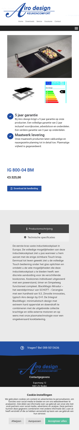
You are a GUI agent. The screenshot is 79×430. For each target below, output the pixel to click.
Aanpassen (34, 421)
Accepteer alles (57, 421)
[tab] (39, 228)
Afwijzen (16, 421)
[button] (76, 28)
